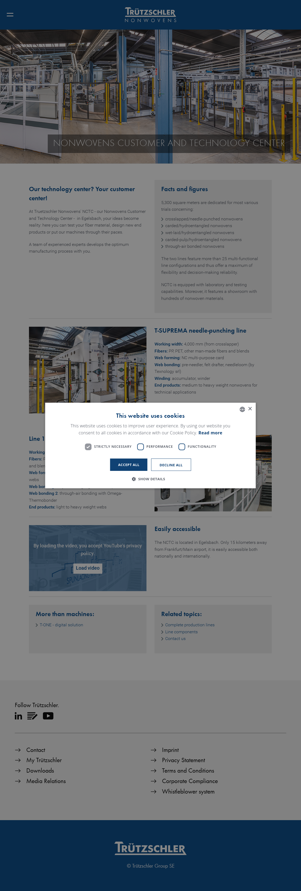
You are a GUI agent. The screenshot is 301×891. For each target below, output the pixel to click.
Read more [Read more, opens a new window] (210, 433)
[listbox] (242, 409)
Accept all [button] (129, 464)
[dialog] (150, 446)
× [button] (250, 409)
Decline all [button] (171, 465)
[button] (150, 479)
